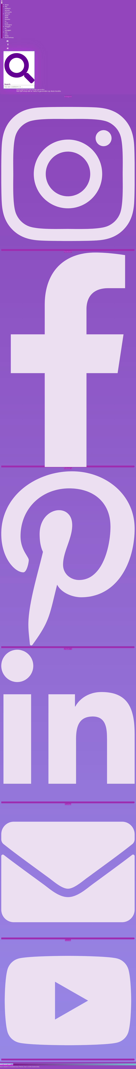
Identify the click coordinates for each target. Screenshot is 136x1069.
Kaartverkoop (9, 37)
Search (6, 52)
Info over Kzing (6, 34)
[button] (1, 2)
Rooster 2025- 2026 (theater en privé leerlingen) (8, 19)
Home (7, 5)
